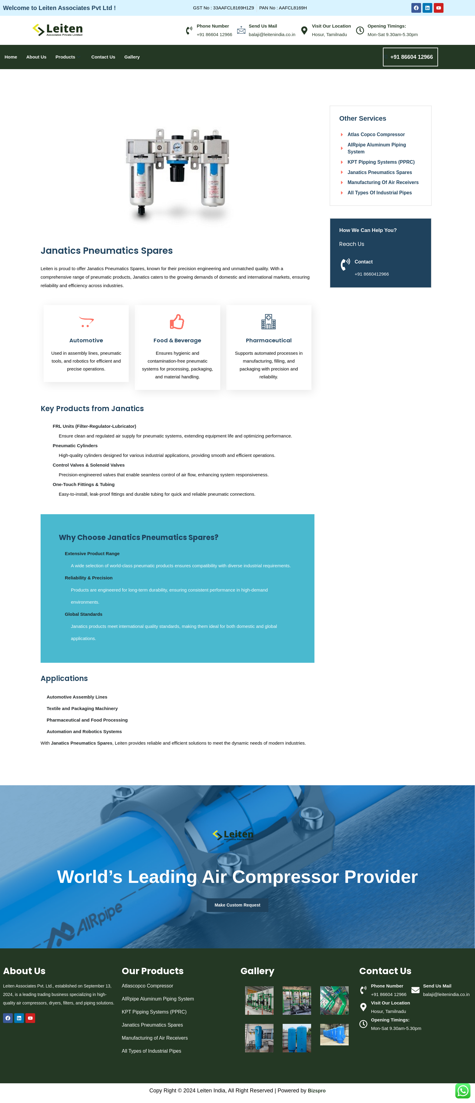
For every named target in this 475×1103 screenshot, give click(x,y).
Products (67, 57)
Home (11, 56)
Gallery (132, 56)
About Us (36, 56)
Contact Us (103, 56)
